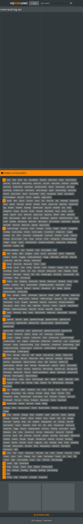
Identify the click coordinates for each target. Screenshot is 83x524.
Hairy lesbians (73, 306)
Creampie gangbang (69, 239)
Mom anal (49, 358)
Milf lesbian (7, 372)
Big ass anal (38, 215)
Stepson (23, 429)
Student (14, 439)
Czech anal (49, 235)
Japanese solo (65, 319)
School (31, 418)
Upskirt (9, 463)
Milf (32, 355)
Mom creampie (9, 369)
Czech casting (17, 232)
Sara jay (6, 418)
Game (69, 285)
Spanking (71, 415)
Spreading (74, 442)
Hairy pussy (53, 302)
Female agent (46, 274)
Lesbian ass (38, 348)
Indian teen (51, 312)
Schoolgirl (7, 446)
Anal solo (7, 183)
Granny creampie (9, 292)
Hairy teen (58, 299)
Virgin (9, 467)
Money (16, 358)
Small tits (69, 432)
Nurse (28, 379)
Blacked (28, 204)
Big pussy (75, 221)
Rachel (34, 408)
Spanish (14, 442)
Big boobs (63, 204)
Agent (51, 190)
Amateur (43, 180)
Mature (38, 355)
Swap (24, 422)
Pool (46, 397)
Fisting (29, 267)
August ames (46, 197)
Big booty (48, 215)
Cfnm (19, 235)
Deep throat (36, 260)
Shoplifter (39, 415)
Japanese (10, 319)
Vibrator (37, 467)
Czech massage (12, 228)
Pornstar (61, 393)
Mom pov (53, 362)
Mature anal (33, 358)
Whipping (33, 470)
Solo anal (37, 436)
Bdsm (37, 201)
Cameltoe (30, 250)
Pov (8, 390)
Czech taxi (24, 228)
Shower (52, 418)
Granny (9, 281)
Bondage (27, 208)
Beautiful (56, 208)
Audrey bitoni (17, 187)
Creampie (40, 228)
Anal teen (65, 183)
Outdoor (43, 383)
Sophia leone (49, 432)
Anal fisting (7, 190)
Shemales (68, 439)
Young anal (43, 477)
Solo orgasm (64, 436)
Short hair (27, 436)
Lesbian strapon (9, 341)
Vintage (15, 467)
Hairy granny (8, 306)
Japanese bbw (8, 331)
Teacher (60, 453)
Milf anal (19, 365)
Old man (29, 383)
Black (5, 204)
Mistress (55, 365)
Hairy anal (12, 299)
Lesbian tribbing (49, 348)
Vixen (30, 467)
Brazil (5, 221)
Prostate (39, 393)
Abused (6, 194)
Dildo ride (64, 257)
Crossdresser (49, 232)
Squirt (47, 415)
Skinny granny (45, 446)
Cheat (46, 239)
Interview (72, 312)
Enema (36, 264)
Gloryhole (61, 281)
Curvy (31, 239)
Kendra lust (18, 334)
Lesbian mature (26, 348)
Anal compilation (9, 197)
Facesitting (7, 271)
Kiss (41, 334)
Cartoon (74, 235)
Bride (5, 218)
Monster (27, 369)
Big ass (21, 201)
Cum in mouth (17, 239)
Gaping (59, 288)
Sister (9, 415)
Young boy (23, 477)
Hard (5, 299)
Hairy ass (58, 309)
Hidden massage (46, 299)
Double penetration (34, 257)
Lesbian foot (57, 341)
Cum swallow (46, 250)
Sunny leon (60, 432)
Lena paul (7, 345)
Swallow (38, 418)
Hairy (9, 295)
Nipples (53, 379)
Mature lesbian (9, 365)
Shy (44, 425)
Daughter (28, 254)
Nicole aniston (12, 379)
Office (17, 383)
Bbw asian (32, 221)
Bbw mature (42, 221)
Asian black (29, 187)
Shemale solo (59, 425)
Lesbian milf (56, 345)
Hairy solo (42, 295)
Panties (64, 390)
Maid (41, 358)
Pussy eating (37, 397)
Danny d (6, 257)
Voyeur (23, 467)
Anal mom (7, 187)
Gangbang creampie (46, 285)
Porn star (18, 400)
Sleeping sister (47, 422)
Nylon (21, 379)
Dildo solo (18, 260)
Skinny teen (75, 436)
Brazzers (30, 201)
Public (23, 390)
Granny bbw (60, 285)
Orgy (36, 383)
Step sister (7, 422)
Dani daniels (52, 254)
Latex (45, 338)
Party (44, 390)
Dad (8, 254)
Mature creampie (30, 362)
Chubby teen (71, 242)
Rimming (7, 408)
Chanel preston (31, 242)
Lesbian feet (36, 338)
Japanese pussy (9, 323)
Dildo (21, 254)
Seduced (51, 439)
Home (17, 302)
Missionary (68, 358)
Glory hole (18, 288)
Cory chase (27, 235)
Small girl (53, 442)
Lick (18, 341)
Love (65, 341)
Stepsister (26, 425)
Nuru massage (38, 379)
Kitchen (27, 334)
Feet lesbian (8, 278)
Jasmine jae (20, 331)
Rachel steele (11, 403)
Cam (22, 250)
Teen (9, 453)
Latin (77, 345)
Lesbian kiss (45, 345)
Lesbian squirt (74, 341)
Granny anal (33, 281)
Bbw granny (22, 221)
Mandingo (58, 358)
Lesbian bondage (10, 351)
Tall (75, 456)
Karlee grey (59, 334)
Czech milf (7, 246)
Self (29, 422)
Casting (48, 228)
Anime (61, 180)
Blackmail (64, 201)
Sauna (72, 429)
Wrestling (24, 470)
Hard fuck (46, 306)
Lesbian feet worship (11, 348)
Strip (14, 432)
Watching (42, 470)
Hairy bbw (49, 309)
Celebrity (7, 235)
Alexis (43, 194)
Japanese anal (37, 331)
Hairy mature (73, 299)
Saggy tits (38, 442)
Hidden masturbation (19, 309)
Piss (38, 390)
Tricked (57, 456)
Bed (76, 218)
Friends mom (51, 271)
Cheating (7, 232)
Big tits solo (73, 204)
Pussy (58, 390)
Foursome (7, 274)
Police (53, 393)
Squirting (16, 422)
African (51, 187)
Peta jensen (8, 397)
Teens (13, 456)
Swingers (36, 422)
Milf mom (7, 376)
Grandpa (7, 285)
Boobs (32, 211)
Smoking (61, 422)
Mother (58, 355)
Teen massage (57, 460)
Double (14, 257)
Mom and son (48, 355)
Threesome (29, 453)
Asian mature (15, 194)
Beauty (16, 211)
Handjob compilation (66, 302)
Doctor (43, 254)
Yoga (15, 477)
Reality (6, 411)
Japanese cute (8, 326)
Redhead (55, 408)
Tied (33, 456)
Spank (15, 436)
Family (9, 267)
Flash (16, 278)
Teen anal (39, 453)
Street (66, 442)
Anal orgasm (69, 194)
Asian (20, 180)
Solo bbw (28, 446)
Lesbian (9, 338)
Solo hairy (53, 436)
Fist (32, 274)
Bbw (15, 201)
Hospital (24, 302)
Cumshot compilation (11, 250)
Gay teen (36, 288)
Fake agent (17, 274)
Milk (46, 362)
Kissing (34, 334)
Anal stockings (61, 190)
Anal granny (51, 194)
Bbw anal (20, 204)
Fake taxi (37, 267)
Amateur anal (18, 190)
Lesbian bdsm (63, 348)
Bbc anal (24, 211)
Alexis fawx (55, 183)
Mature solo (67, 355)
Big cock (48, 208)
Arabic (60, 194)
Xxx (8, 474)
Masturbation (16, 362)
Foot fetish (57, 274)
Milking (52, 372)
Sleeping (25, 415)
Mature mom (72, 372)
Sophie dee (7, 429)
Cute (25, 239)
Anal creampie (71, 180)
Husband (7, 309)
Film (37, 274)
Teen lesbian (48, 456)
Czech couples (37, 232)
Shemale (16, 415)
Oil (50, 383)
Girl (53, 288)
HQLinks (19, 3)
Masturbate (61, 372)
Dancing (27, 260)
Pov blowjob (8, 400)
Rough (38, 403)
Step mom (55, 415)
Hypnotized (34, 302)
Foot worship (25, 278)
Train (69, 456)
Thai (14, 453)
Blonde (56, 215)
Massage (16, 355)
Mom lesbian (71, 365)
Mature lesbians (31, 376)
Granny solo (52, 281)
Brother (11, 208)
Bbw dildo (7, 225)
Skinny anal (70, 425)
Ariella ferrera (26, 183)
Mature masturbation (40, 372)
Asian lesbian (34, 194)
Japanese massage (36, 319)
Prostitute (34, 400)
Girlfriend (27, 288)
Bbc (57, 201)
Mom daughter (18, 376)
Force (44, 267)
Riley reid (63, 408)
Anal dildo (74, 183)
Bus (43, 201)
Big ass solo (53, 204)
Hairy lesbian (8, 302)
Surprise (45, 436)
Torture (6, 460)
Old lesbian (7, 386)
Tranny (76, 453)
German (42, 281)
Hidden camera (24, 299)
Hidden (23, 295)
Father (23, 271)
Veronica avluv (47, 467)
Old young (69, 383)
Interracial (17, 312)
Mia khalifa (7, 358)
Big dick (13, 215)
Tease (32, 460)
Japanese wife (21, 323)
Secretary (59, 439)
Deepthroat (70, 254)
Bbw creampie (15, 218)
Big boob (54, 218)
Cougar (13, 242)
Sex (39, 425)
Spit (20, 436)
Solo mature (63, 429)
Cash (37, 250)
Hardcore (35, 299)
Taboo (20, 453)
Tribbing (27, 456)
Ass (25, 180)
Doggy (46, 257)
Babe (63, 215)
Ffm (66, 267)
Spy (64, 418)
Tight (13, 460)
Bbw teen (16, 225)
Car (13, 235)
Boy (63, 208)
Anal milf (21, 197)
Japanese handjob (61, 323)
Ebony (9, 264)
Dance (61, 254)
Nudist (60, 379)
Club (54, 250)
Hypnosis (43, 302)
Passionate (62, 400)
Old (23, 383)
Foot (34, 271)
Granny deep (8, 288)
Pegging (6, 393)
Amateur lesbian (40, 187)
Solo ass (39, 432)
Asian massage (41, 190)
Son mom (7, 436)
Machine (33, 365)
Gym (75, 281)
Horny (23, 306)
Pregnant (15, 390)
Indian (9, 312)
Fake (60, 271)
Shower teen (29, 432)
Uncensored (24, 463)
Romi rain (29, 403)
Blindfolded (44, 218)
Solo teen (45, 429)
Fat (29, 271)
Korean (9, 334)
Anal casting (60, 187)
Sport (36, 446)
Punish (53, 400)
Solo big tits (65, 446)
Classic (21, 242)
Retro (14, 408)
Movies (19, 369)
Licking (15, 345)
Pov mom (71, 397)
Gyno (22, 285)
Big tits (12, 204)
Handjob (16, 295)
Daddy (14, 254)
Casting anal (55, 239)
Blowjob (37, 204)
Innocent (7, 316)
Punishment (44, 400)
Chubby (55, 228)
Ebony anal (28, 264)
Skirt (15, 449)
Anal (8, 180)
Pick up (26, 400)
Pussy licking (16, 393)
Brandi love (74, 201)
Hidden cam (75, 295)
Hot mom (65, 295)
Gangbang (23, 281)
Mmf (26, 365)
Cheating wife (38, 235)
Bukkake (19, 208)
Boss (20, 215)
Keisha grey (49, 334)
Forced (16, 267)
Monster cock (60, 369)
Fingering (67, 271)
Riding (44, 403)
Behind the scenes (66, 218)
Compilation (73, 228)
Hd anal (40, 309)
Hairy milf (32, 309)
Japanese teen (34, 323)
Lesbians (26, 338)
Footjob (60, 267)
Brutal (64, 211)
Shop (60, 442)
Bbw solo (50, 201)
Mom (9, 355)
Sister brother (8, 425)
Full (77, 274)
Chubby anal (60, 242)
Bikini (24, 218)
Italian (31, 312)
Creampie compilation (46, 242)
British (6, 215)
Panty (16, 397)
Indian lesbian (62, 312)
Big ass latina (44, 225)
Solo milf (70, 422)
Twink (40, 456)
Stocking (54, 429)
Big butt (34, 225)
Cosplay (16, 246)
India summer (40, 312)
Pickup (46, 393)
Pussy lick (53, 397)
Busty (58, 211)
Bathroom (27, 215)
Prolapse (62, 397)
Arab (14, 180)
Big (5, 208)
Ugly (15, 463)
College (6, 242)
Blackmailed (65, 221)
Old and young (58, 383)
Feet (22, 267)
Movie (40, 362)
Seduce (18, 425)
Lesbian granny (23, 351)
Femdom (52, 267)
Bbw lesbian (49, 211)
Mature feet (18, 372)
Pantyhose (31, 390)
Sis (55, 422)
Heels (17, 306)
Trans (52, 453)
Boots (71, 211)
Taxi (46, 453)
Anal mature (29, 190)
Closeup (6, 239)
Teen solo (68, 453)
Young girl (33, 477)
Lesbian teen (45, 341)
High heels (36, 306)
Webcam (16, 470)
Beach (44, 204)
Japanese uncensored (51, 331)
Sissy (45, 418)
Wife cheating (52, 470)
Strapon (23, 418)
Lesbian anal (34, 341)
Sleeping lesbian (34, 429)
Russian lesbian (44, 408)
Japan (26, 319)
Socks (20, 432)
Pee (71, 390)
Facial (75, 271)
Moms (62, 365)
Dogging (22, 257)
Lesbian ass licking (26, 345)
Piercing (31, 393)
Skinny (63, 415)
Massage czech (44, 365)
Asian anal (16, 183)
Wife (8, 470)
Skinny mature (18, 446)
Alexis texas (53, 180)
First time (74, 267)
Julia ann (19, 319)
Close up (39, 239)
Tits (64, 456)
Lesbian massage (67, 338)
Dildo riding (54, 257)
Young (9, 477)
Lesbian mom (54, 338)
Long (37, 345)
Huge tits (62, 306)
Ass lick (28, 197)
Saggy (16, 429)
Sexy (45, 442)
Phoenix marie (26, 397)
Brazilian (13, 221)
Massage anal (72, 369)
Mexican (27, 372)
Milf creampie (48, 369)
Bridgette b (7, 211)
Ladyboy (18, 338)
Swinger (70, 418)
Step (58, 418)
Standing (7, 439)
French (16, 271)
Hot (65, 299)
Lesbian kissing (68, 345)
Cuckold (63, 228)
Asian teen (72, 190)
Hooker (54, 306)
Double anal (8, 260)
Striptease (7, 432)
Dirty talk (73, 257)
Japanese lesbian (51, 319)
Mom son (25, 355)
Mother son (63, 362)
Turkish (6, 456)
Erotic (43, 264)
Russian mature (23, 408)
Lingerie (25, 341)
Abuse (25, 194)
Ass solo (46, 183)
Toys (38, 460)
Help (29, 306)
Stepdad (6, 442)
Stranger (31, 439)
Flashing (26, 274)
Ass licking (70, 187)
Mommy (7, 362)
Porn (68, 393)
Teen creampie (22, 460)
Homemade (33, 295)
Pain (24, 393)
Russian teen (73, 408)
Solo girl (22, 439)
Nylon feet (69, 379)
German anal (22, 292)
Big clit (36, 218)
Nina (76, 379)
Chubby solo (60, 232)
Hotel (57, 295)
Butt (29, 218)
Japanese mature (47, 323)
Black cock (25, 225)
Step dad (22, 442)
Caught (69, 232)
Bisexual (39, 211)
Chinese (27, 232)
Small (34, 425)
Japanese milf (66, 331)
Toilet (20, 456)
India (24, 312)
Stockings (15, 418)
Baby (69, 208)
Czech (32, 228)
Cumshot (58, 235)
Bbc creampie (54, 221)
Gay (15, 281)
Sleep (32, 415)
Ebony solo (18, 264)
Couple (66, 235)
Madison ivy (36, 369)
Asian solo (37, 183)
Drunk (36, 254)
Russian (21, 403)
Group (70, 281)
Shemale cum (41, 439)
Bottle (9, 201)
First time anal (69, 274)
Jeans (28, 331)
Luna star (73, 348)
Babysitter (70, 215)
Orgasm (10, 383)
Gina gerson (46, 288)
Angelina (36, 197)
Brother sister (38, 208)
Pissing (50, 390)
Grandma (15, 285)
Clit (22, 246)
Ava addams (33, 180)
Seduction (55, 446)
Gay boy (67, 288)
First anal (41, 271)
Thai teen (46, 460)
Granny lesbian (32, 285)
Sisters (30, 442)
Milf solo (24, 358)
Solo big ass (8, 449)
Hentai (51, 295)
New (46, 379)
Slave (50, 425)
